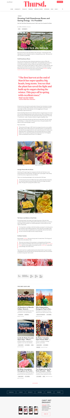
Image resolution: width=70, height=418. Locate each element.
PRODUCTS (30, 392)
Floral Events (20, 376)
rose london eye (36, 276)
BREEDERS (49, 392)
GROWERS (40, 392)
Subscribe (44, 405)
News (52, 9)
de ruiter (19, 276)
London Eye (43, 245)
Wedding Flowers (38, 9)
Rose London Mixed (43, 153)
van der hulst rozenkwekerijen (25, 276)
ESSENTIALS (11, 392)
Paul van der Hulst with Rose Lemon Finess (26, 202)
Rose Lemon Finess (43, 202)
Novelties (38, 347)
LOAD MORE (35, 383)
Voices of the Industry (41, 314)
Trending (30, 9)
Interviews (46, 9)
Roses (44, 376)
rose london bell (31, 276)
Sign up (46, 414)
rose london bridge (41, 276)
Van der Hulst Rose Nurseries (24, 69)
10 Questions (20, 314)
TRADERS (59, 392)
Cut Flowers (49, 314)
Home (11, 9)
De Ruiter (45, 68)
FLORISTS (21, 392)
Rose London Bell (26, 153)
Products (24, 9)
